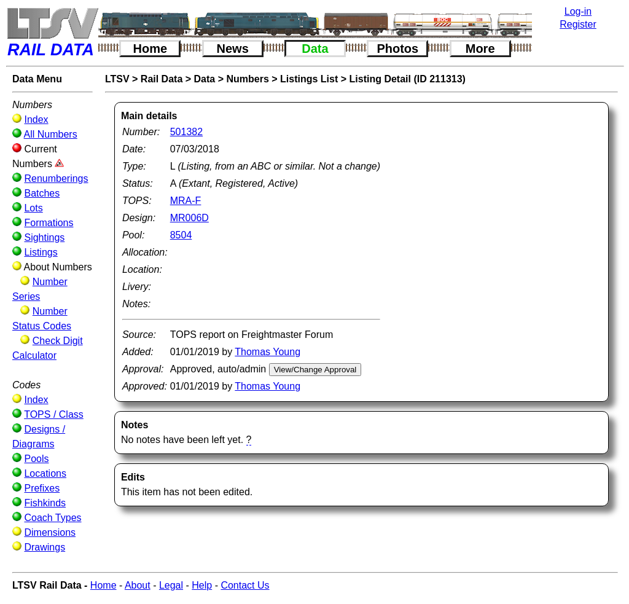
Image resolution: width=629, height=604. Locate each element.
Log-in (578, 11)
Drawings (44, 547)
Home (150, 48)
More (480, 48)
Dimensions (50, 532)
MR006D (189, 218)
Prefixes (42, 488)
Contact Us (245, 585)
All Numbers (50, 134)
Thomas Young (267, 352)
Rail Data (161, 79)
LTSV (117, 79)
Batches (42, 193)
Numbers (247, 79)
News (233, 48)
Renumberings (56, 178)
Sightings (44, 237)
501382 (186, 132)
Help (202, 585)
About (137, 585)
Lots (33, 208)
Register (578, 24)
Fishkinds (45, 503)
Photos (397, 48)
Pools (36, 458)
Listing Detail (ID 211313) (408, 79)
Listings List (309, 79)
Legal (171, 585)
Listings (40, 252)
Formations (48, 223)
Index (36, 119)
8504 (181, 235)
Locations (45, 473)
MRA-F (185, 200)
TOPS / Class (54, 414)
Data (315, 48)
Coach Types (52, 517)
